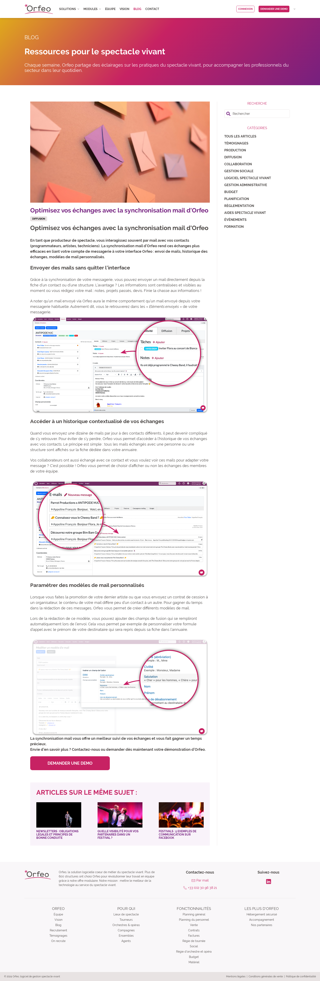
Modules (92, 9)
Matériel (194, 962)
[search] (257, 113)
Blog (137, 9)
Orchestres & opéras (126, 925)
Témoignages (236, 143)
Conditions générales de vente (266, 976)
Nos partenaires (261, 925)
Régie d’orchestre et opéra (194, 951)
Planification (236, 199)
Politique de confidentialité (301, 976)
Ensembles (126, 935)
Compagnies (126, 930)
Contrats (194, 930)
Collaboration (238, 164)
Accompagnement (261, 919)
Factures (194, 935)
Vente (194, 925)
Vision (124, 9)
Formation (234, 227)
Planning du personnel (194, 919)
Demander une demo (274, 9)
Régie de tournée (193, 941)
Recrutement (58, 930)
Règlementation (239, 206)
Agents (126, 941)
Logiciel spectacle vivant (247, 178)
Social (194, 946)
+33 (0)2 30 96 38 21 (202, 888)
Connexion (245, 9)
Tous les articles (240, 136)
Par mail (202, 880)
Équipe (110, 9)
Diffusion (233, 157)
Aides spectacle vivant (245, 213)
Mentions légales (236, 976)
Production (235, 150)
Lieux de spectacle (126, 914)
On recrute (58, 941)
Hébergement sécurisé (262, 914)
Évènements (235, 220)
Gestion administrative (245, 185)
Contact (152, 9)
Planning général (194, 914)
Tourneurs (126, 919)
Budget (231, 192)
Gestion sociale (238, 171)
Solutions (69, 9)
